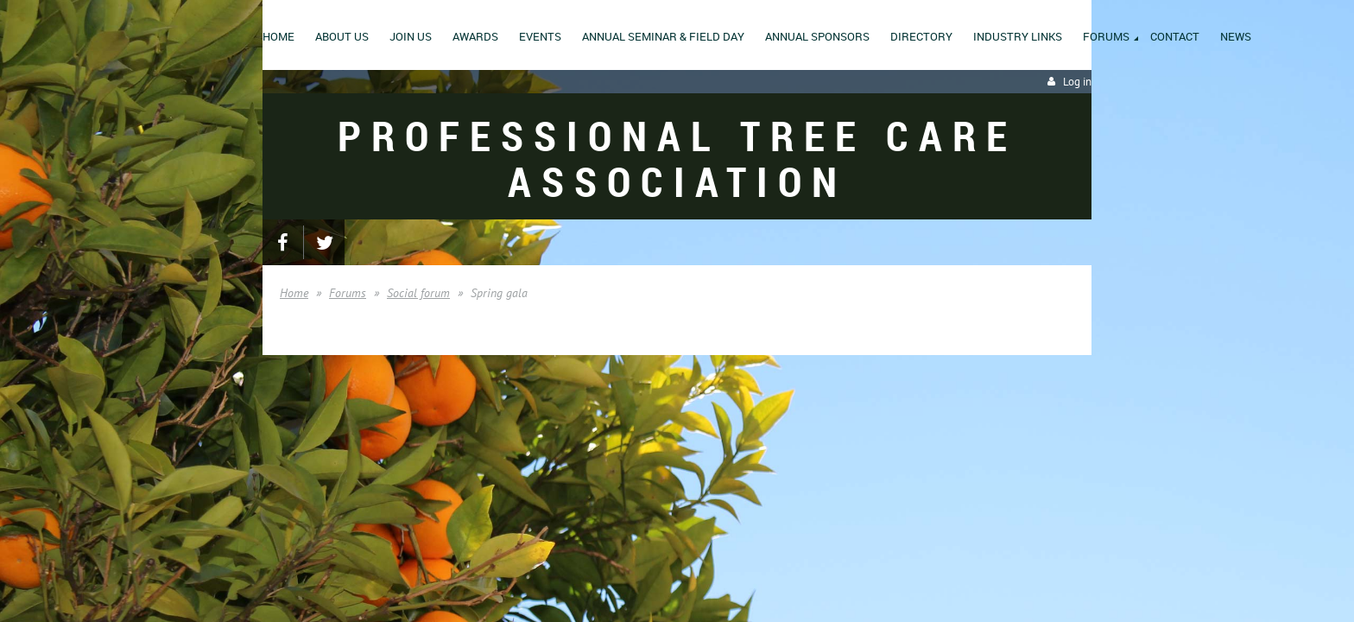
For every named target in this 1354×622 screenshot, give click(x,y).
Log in (1077, 81)
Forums (347, 293)
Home (294, 293)
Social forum (418, 293)
